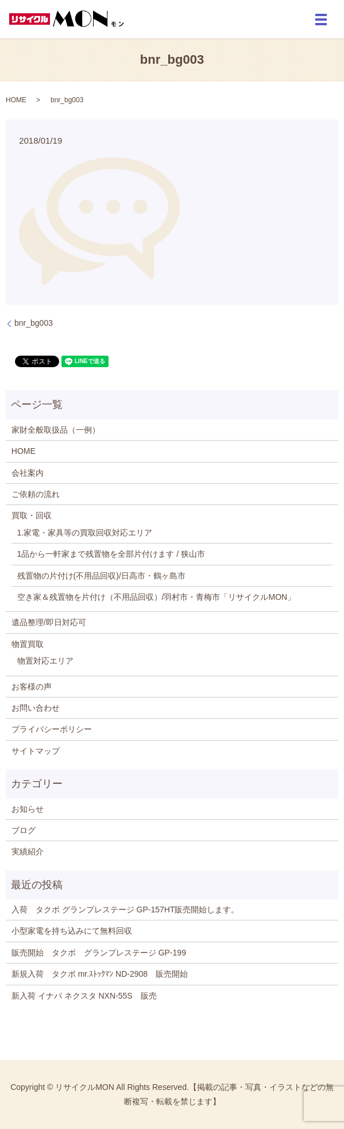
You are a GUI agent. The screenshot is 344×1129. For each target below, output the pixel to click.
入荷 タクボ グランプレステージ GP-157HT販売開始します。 (125, 909)
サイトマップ (35, 751)
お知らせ (27, 809)
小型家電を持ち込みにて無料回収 (71, 930)
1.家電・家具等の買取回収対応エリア (85, 532)
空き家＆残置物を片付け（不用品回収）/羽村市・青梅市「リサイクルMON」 (156, 597)
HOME (16, 100)
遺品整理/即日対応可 (48, 622)
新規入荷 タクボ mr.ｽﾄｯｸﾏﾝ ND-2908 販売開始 (99, 973)
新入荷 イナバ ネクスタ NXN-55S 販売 (84, 995)
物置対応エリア (45, 660)
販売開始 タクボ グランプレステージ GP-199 (102, 952)
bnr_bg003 (33, 322)
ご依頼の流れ (35, 494)
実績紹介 (27, 851)
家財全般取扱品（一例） (55, 429)
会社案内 (27, 472)
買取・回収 (31, 515)
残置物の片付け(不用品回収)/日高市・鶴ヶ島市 (101, 575)
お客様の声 (31, 686)
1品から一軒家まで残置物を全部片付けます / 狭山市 (111, 553)
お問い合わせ (35, 707)
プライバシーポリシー (51, 729)
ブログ (23, 830)
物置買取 (27, 644)
